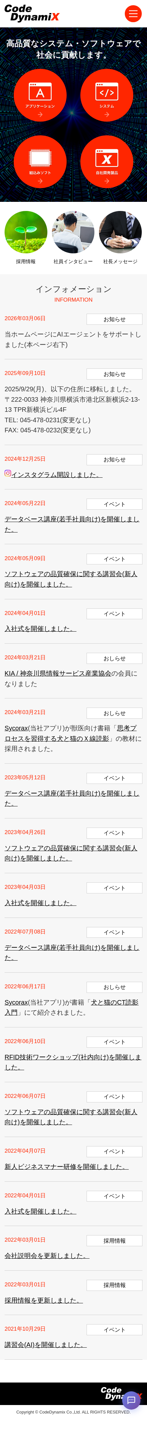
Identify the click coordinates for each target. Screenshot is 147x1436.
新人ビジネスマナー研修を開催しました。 (67, 1166)
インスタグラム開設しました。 (54, 474)
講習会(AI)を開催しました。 (46, 1344)
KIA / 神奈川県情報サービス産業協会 (58, 673)
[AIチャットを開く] (131, 1400)
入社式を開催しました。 (40, 628)
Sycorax (16, 728)
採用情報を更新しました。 (44, 1300)
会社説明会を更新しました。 (47, 1255)
